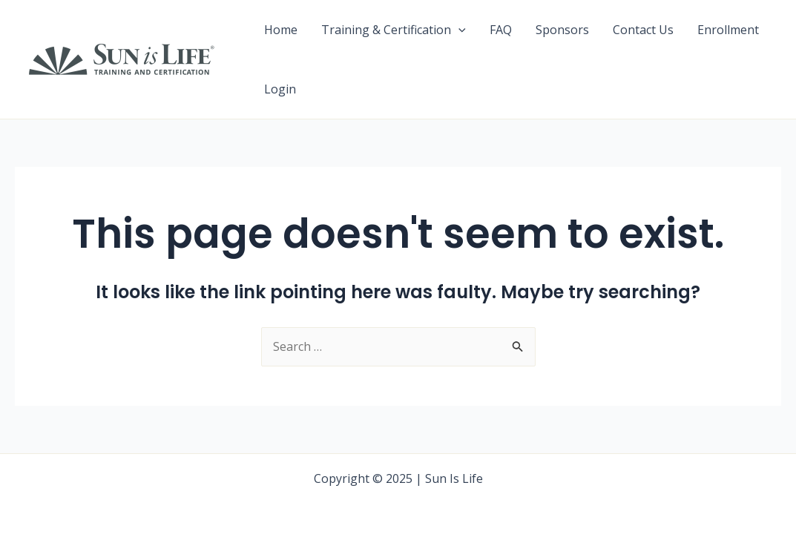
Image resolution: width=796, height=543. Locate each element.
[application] (458, 29)
